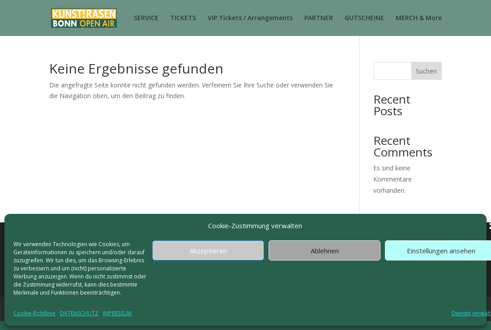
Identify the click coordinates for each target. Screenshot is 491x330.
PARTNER (318, 18)
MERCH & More (419, 18)
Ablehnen (325, 250)
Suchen (426, 71)
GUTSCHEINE (364, 18)
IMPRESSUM (117, 313)
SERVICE (146, 18)
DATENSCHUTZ (79, 313)
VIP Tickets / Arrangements (250, 18)
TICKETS (183, 18)
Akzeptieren (208, 250)
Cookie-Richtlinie (34, 313)
